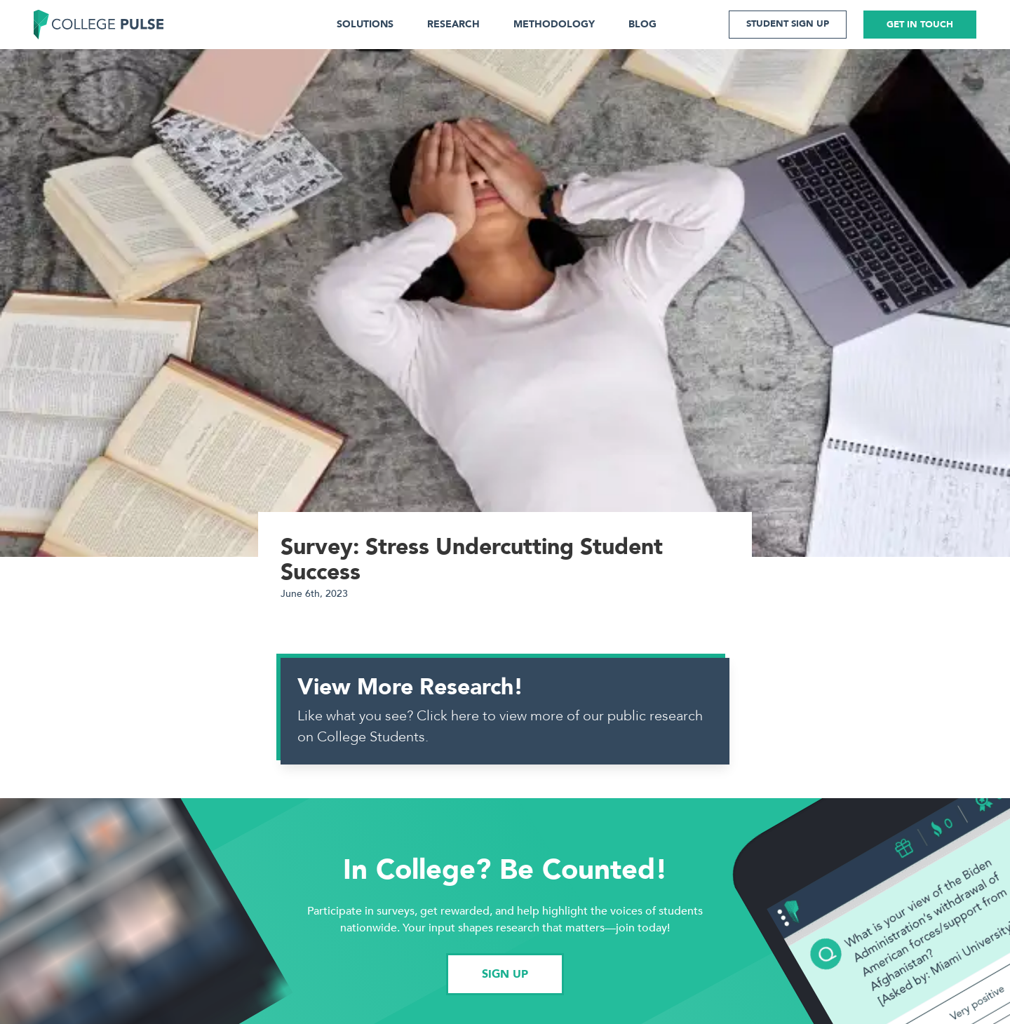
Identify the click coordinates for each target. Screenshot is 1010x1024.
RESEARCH (453, 24)
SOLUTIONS (365, 24)
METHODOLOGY (554, 24)
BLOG (642, 24)
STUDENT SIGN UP (787, 24)
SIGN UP (505, 974)
